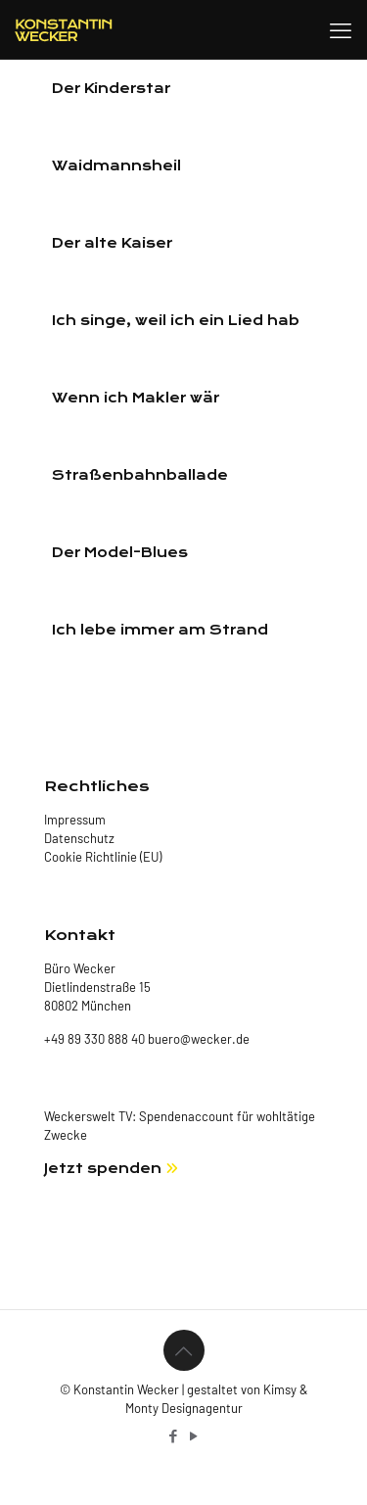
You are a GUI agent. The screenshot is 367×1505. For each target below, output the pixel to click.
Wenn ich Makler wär (135, 398)
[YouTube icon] (194, 1435)
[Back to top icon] (184, 1350)
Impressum (75, 819)
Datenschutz (79, 838)
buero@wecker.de (197, 1039)
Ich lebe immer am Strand (160, 630)
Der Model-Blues (120, 552)
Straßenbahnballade (140, 475)
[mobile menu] (340, 29)
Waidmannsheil (116, 166)
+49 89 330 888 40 (94, 1039)
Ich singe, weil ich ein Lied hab (175, 320)
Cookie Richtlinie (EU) (102, 857)
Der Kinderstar (111, 88)
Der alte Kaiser (112, 243)
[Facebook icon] (173, 1435)
